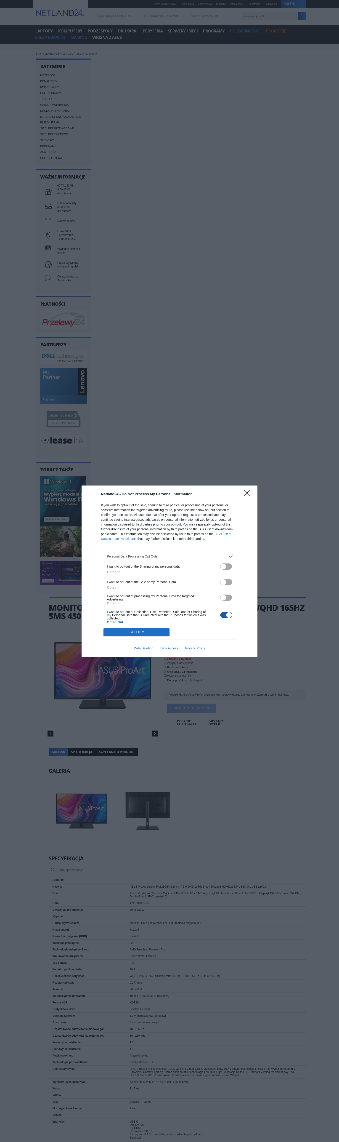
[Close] (248, 494)
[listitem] (169, 556)
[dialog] (169, 571)
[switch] (226, 566)
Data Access (169, 648)
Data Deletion (143, 648)
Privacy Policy (195, 648)
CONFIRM (136, 632)
